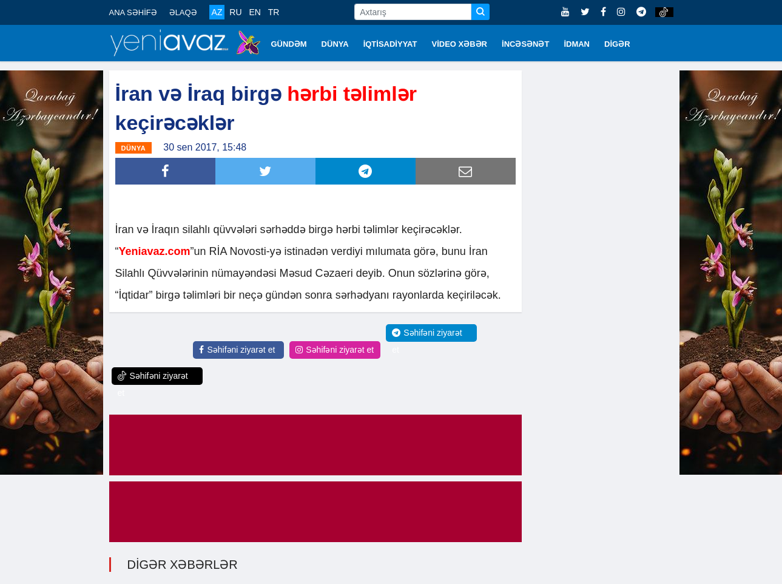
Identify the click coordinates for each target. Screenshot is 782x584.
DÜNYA (335, 44)
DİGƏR (617, 44)
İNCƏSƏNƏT (525, 44)
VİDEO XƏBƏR (460, 44)
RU (235, 12)
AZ (217, 12)
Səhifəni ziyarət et (237, 350)
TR (274, 12)
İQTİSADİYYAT (390, 44)
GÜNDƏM (289, 44)
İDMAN (577, 44)
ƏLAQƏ (183, 12)
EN (254, 12)
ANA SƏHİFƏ (133, 12)
